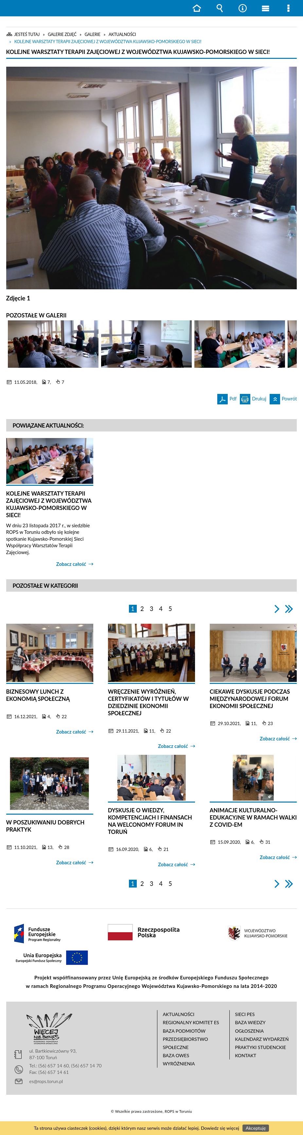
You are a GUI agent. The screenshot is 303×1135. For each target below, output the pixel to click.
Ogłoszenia (249, 1031)
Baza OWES (176, 1055)
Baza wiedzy (250, 1022)
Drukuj (253, 397)
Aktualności (178, 1014)
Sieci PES (245, 1014)
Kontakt (245, 1055)
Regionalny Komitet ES (191, 1022)
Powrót (283, 397)
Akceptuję (256, 1128)
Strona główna (197, 8)
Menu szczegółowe (288, 8)
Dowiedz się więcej (220, 1128)
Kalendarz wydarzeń (262, 1039)
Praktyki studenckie (260, 1047)
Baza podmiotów (184, 1031)
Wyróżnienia (179, 1063)
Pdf (227, 397)
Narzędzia (242, 8)
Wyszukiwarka (219, 8)
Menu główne (265, 8)
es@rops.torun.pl (46, 1081)
